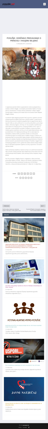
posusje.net (26, 425)
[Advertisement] (24, 19)
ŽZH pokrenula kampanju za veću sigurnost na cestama (22, 365)
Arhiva (20, 427)
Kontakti (25, 427)
